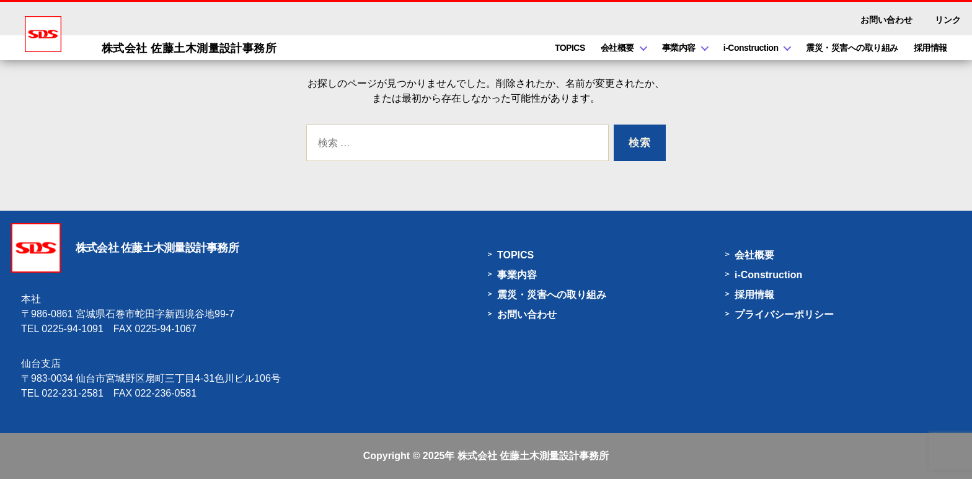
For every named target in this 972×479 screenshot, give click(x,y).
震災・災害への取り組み (852, 48)
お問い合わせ (886, 20)
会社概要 (617, 48)
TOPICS (570, 48)
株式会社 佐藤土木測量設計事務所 (533, 455)
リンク (948, 20)
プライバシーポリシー (784, 314)
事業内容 (679, 48)
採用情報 (930, 48)
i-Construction (751, 48)
